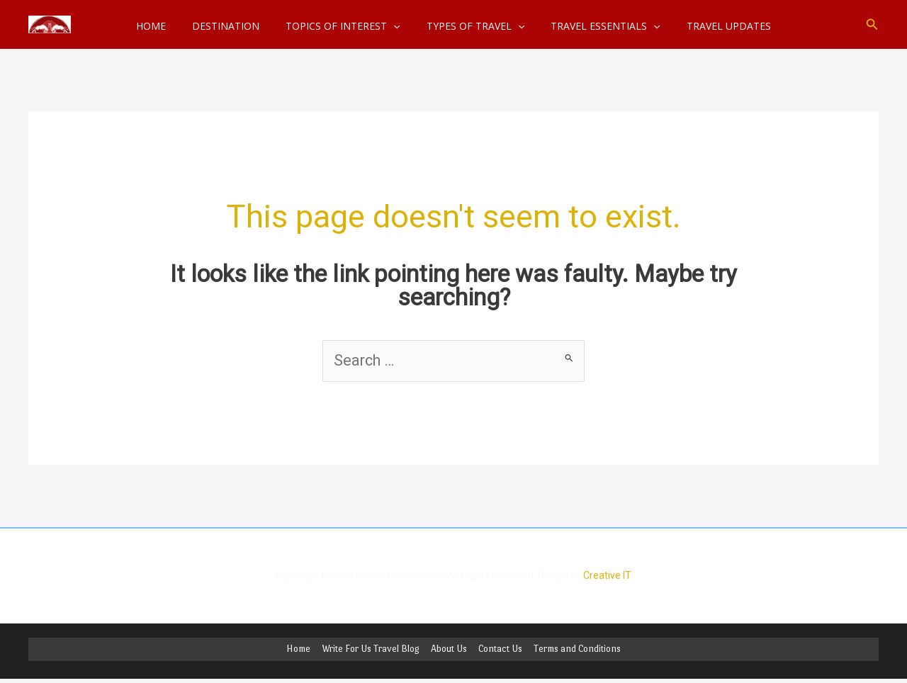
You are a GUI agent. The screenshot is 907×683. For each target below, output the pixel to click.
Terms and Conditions (574, 650)
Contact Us (499, 650)
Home (301, 650)
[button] (872, 24)
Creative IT (607, 576)
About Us (449, 650)
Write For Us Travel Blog (372, 650)
